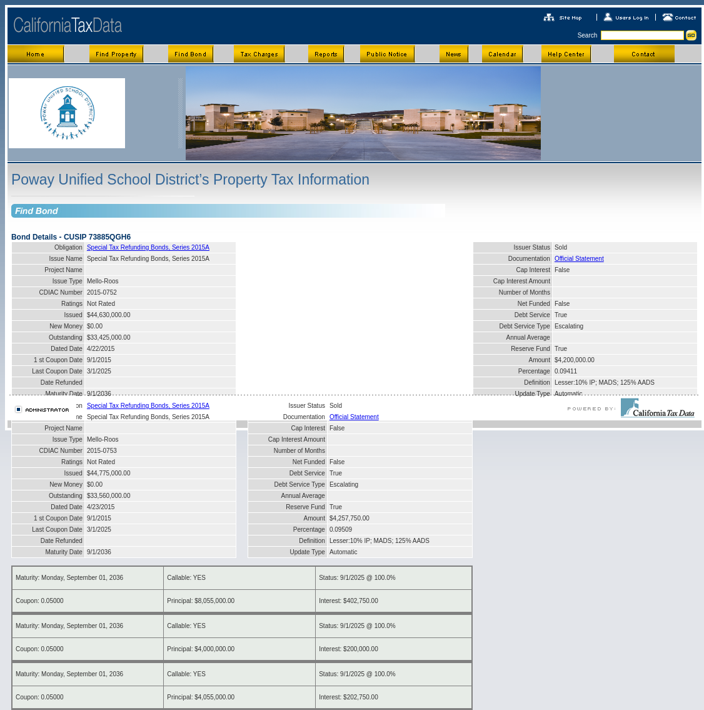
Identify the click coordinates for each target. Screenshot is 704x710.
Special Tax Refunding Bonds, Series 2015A (148, 247)
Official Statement (579, 258)
